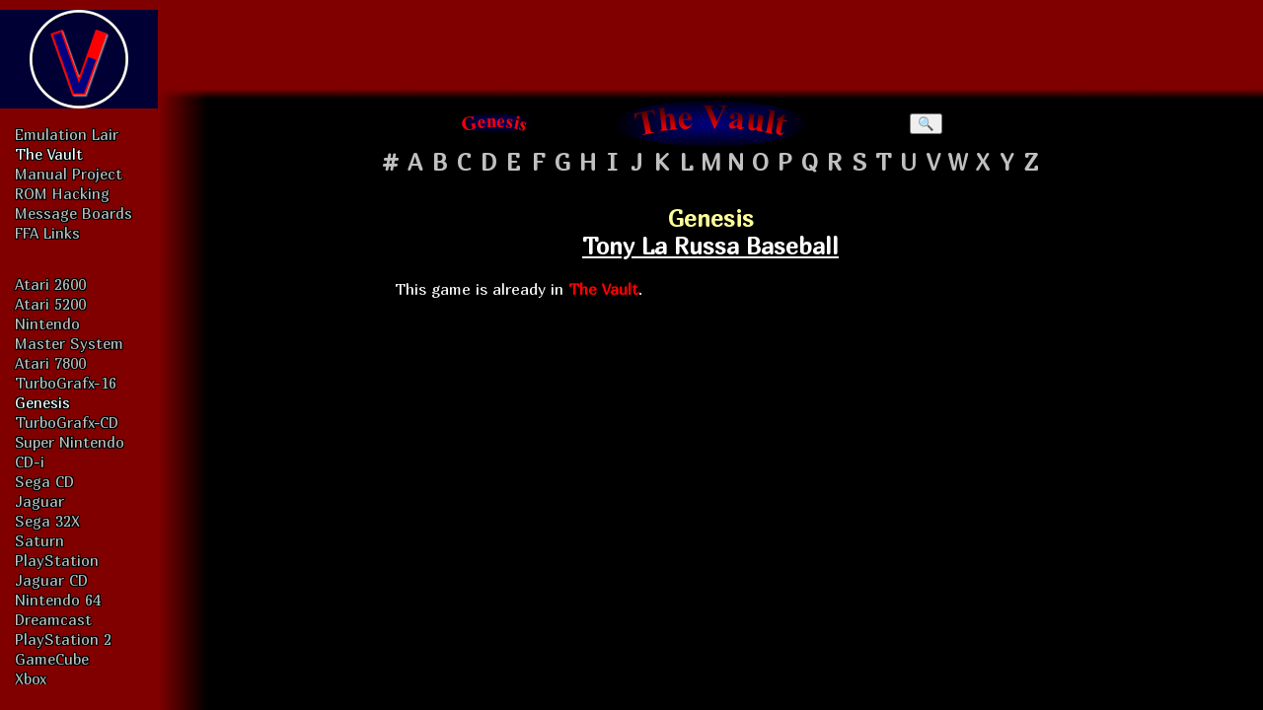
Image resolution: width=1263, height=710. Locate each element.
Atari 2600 (50, 284)
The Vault (49, 154)
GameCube (52, 659)
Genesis (42, 402)
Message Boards (73, 213)
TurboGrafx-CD (66, 422)
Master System (69, 343)
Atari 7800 (50, 363)
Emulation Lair (66, 134)
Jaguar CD (51, 580)
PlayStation (57, 560)
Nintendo (47, 323)
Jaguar (39, 501)
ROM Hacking (62, 193)
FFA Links (47, 233)
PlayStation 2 (63, 639)
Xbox (30, 678)
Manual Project (68, 173)
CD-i (29, 461)
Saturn (39, 540)
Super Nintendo (69, 442)
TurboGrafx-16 (65, 382)
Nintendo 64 (58, 599)
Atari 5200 (50, 304)
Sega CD (44, 481)
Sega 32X (47, 521)
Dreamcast (53, 619)
